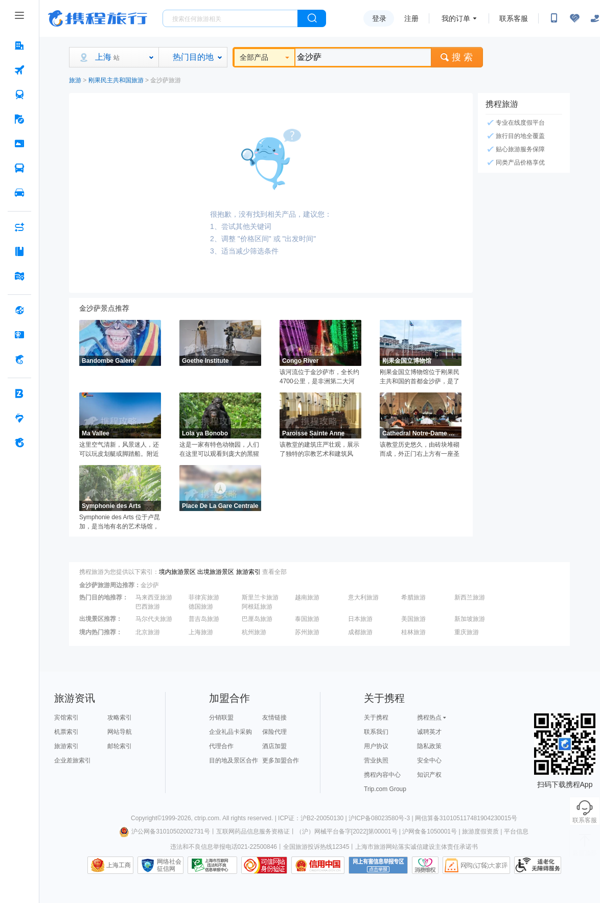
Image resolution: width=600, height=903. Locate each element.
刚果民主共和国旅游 (116, 80)
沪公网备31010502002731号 (165, 831)
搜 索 (457, 57)
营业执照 (376, 760)
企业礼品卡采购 (230, 731)
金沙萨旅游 (165, 80)
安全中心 (429, 760)
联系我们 (376, 731)
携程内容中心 (382, 774)
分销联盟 (221, 717)
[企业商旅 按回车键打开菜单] (19, 393)
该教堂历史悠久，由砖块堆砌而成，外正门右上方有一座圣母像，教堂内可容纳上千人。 (419, 449)
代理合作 (221, 746)
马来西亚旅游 (153, 597)
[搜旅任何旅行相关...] (230, 18)
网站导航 (119, 731)
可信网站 (264, 865)
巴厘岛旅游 (257, 618)
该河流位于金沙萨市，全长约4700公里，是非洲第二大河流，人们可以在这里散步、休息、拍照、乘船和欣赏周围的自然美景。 (319, 377)
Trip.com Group (385, 789)
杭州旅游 (254, 632)
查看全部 (274, 571)
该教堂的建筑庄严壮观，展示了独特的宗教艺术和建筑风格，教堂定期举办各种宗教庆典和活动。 (319, 449)
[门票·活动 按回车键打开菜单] (19, 143)
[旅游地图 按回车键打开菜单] (19, 276)
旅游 (75, 80)
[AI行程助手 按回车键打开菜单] (19, 227)
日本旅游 (360, 618)
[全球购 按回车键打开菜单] (19, 310)
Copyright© (146, 818)
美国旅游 (413, 618)
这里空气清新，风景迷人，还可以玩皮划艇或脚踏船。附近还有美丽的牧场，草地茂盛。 (119, 449)
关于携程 (376, 717)
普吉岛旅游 (204, 618)
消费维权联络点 (425, 865)
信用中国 (317, 865)
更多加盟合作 (280, 760)
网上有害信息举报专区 (378, 865)
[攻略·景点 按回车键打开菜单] (19, 251)
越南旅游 (307, 597)
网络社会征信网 (169, 865)
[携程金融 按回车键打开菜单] (19, 359)
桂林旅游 (413, 632)
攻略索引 (119, 717)
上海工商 (118, 865)
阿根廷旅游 (257, 606)
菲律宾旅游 (204, 597)
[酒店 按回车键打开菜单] (19, 45)
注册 (411, 18)
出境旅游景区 (215, 571)
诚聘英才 (429, 731)
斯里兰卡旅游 (260, 597)
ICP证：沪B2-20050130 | (313, 818)
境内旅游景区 (177, 571)
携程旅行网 (97, 18)
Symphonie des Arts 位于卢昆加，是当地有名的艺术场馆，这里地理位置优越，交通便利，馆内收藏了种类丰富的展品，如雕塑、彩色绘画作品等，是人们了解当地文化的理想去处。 (119, 522)
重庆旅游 (466, 632)
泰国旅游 (307, 618)
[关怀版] (595, 18)
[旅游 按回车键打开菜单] (19, 119)
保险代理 (274, 731)
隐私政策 (429, 746)
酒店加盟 (274, 746)
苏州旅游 (307, 632)
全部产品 (264, 57)
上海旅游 (201, 632)
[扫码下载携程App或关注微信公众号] (554, 18)
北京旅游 (147, 632)
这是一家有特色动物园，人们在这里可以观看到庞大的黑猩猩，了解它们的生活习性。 (219, 449)
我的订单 (456, 18)
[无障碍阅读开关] (574, 18)
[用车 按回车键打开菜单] (19, 192)
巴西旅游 (147, 606)
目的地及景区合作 (233, 760)
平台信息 (516, 831)
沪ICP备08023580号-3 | (382, 818)
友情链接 (274, 717)
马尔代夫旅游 (153, 618)
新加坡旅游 (469, 618)
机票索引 (66, 731)
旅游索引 (248, 571)
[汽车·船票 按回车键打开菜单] (19, 168)
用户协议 (376, 746)
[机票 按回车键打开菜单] (19, 70)
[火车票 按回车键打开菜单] (19, 94)
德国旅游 (201, 606)
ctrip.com (206, 818)
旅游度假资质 (480, 831)
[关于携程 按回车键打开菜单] (19, 442)
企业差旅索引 (72, 760)
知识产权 (429, 774)
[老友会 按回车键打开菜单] (19, 418)
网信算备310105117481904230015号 (466, 818)
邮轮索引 (119, 746)
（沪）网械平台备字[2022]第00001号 (347, 831)
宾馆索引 (66, 717)
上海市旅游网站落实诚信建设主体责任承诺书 (416, 846)
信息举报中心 (212, 865)
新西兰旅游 (469, 597)
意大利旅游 (363, 597)
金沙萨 (150, 585)
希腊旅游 (413, 597)
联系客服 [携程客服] (513, 18)
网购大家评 (476, 865)
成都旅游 (360, 632)
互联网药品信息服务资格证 (253, 831)
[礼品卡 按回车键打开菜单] (19, 334)
